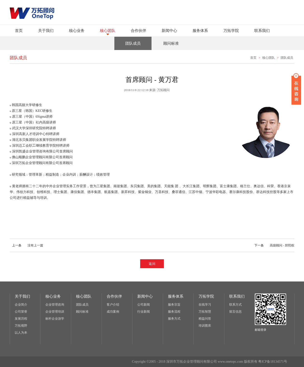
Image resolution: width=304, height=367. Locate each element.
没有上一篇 (26, 245)
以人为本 (21, 332)
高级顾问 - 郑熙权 (273, 245)
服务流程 (174, 311)
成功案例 (113, 311)
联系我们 (262, 31)
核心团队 (107, 31)
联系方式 (235, 304)
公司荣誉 (21, 311)
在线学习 (205, 304)
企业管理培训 (54, 311)
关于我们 (46, 31)
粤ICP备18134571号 (272, 361)
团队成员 (287, 57)
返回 (152, 264)
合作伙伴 (138, 31)
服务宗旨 (174, 304)
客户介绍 (113, 304)
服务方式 (174, 318)
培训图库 (205, 325)
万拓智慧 (205, 311)
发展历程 (21, 318)
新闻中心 (169, 31)
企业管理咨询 (54, 304)
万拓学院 (231, 31)
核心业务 (76, 31)
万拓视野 (21, 325)
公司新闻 (143, 304)
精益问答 (205, 318)
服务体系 (200, 31)
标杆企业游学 (54, 318)
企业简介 (21, 304)
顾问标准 (82, 311)
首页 (19, 31)
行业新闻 (143, 311)
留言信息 (235, 311)
